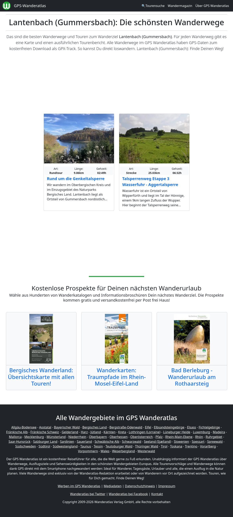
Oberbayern (98, 437)
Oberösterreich (141, 437)
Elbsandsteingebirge (169, 427)
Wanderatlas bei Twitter (87, 494)
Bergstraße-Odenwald (125, 427)
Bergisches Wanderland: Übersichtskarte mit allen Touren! (41, 376)
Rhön (199, 437)
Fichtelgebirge (209, 427)
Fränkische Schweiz (44, 432)
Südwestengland (65, 446)
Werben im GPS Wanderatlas (79, 486)
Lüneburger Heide (176, 432)
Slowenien (181, 441)
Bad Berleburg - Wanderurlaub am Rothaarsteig (192, 376)
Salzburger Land (45, 441)
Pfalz (159, 437)
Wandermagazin (180, 6)
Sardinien (67, 441)
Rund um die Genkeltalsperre (76, 178)
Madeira (219, 432)
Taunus (85, 446)
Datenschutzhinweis (140, 486)
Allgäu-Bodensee (23, 427)
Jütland (95, 432)
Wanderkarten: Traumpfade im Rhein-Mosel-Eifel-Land (116, 376)
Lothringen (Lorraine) (144, 432)
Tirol (164, 446)
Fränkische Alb (17, 432)
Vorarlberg (208, 446)
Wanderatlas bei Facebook (128, 494)
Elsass (191, 427)
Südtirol (44, 446)
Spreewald (215, 441)
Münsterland (56, 437)
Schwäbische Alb (107, 441)
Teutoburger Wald (118, 446)
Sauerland (84, 441)
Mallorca (15, 437)
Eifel (148, 427)
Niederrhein (77, 437)
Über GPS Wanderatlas (212, 6)
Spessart (198, 441)
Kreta (122, 432)
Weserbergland (123, 451)
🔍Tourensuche (153, 6)
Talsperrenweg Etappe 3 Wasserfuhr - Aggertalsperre (150, 181)
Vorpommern (88, 451)
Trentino (191, 446)
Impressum (166, 486)
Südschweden (25, 446)
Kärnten (109, 432)
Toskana (176, 446)
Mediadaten (113, 486)
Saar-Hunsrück (20, 441)
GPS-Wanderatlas (30, 5)
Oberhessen (118, 437)
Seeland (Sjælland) (157, 441)
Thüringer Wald (146, 446)
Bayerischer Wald (67, 427)
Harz (84, 432)
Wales (105, 451)
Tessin (98, 446)
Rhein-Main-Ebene (178, 437)
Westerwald (146, 451)
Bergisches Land (94, 427)
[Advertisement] (116, 82)
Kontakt (157, 494)
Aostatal (45, 427)
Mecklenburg (34, 437)
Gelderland (70, 432)
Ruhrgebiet (214, 437)
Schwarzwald (131, 441)
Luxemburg (201, 432)
